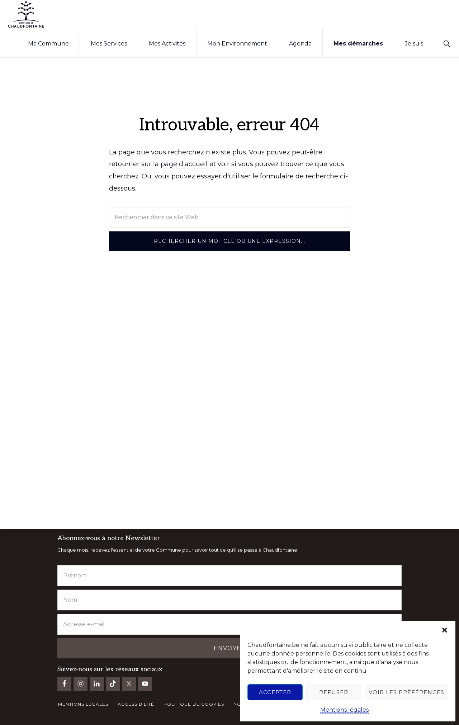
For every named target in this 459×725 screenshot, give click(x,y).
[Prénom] (229, 575)
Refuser (333, 692)
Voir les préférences (406, 692)
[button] (444, 630)
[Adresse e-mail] (229, 624)
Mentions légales (344, 709)
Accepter (275, 692)
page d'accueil (184, 164)
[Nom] (229, 599)
